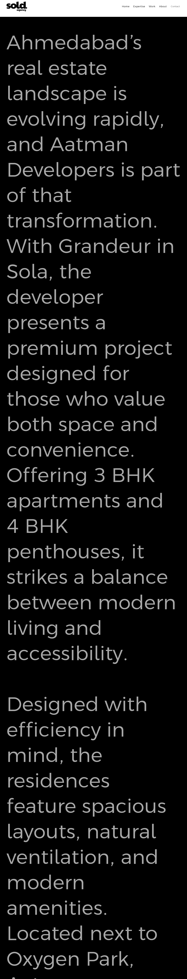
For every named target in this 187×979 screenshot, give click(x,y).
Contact (175, 6)
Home (126, 6)
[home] (17, 6)
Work (152, 6)
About (163, 6)
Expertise (139, 6)
